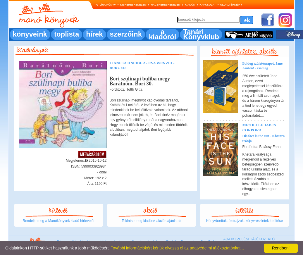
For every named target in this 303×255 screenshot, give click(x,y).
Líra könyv (108, 4)
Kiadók (190, 4)
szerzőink (126, 34)
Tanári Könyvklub (201, 34)
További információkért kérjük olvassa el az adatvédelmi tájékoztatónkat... (177, 248)
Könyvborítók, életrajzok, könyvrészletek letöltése (244, 221)
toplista (66, 34)
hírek (94, 34)
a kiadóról (162, 34)
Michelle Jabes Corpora (259, 127)
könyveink (30, 34)
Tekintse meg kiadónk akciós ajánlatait (151, 221)
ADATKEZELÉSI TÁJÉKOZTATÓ (249, 239)
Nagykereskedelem (165, 4)
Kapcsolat (207, 4)
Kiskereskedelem (133, 4)
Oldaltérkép (230, 4)
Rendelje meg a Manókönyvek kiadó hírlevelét (58, 221)
